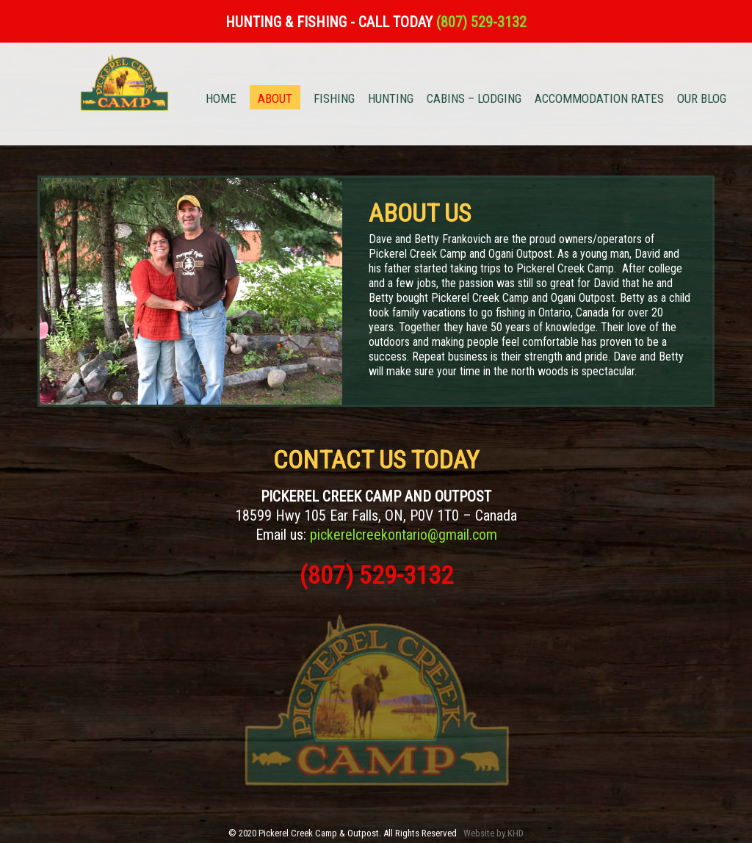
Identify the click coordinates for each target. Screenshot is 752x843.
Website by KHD (493, 833)
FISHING (334, 99)
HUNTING (390, 99)
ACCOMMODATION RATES (599, 99)
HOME (221, 99)
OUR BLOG (701, 99)
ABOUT (275, 98)
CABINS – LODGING (474, 99)
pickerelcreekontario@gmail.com (403, 534)
